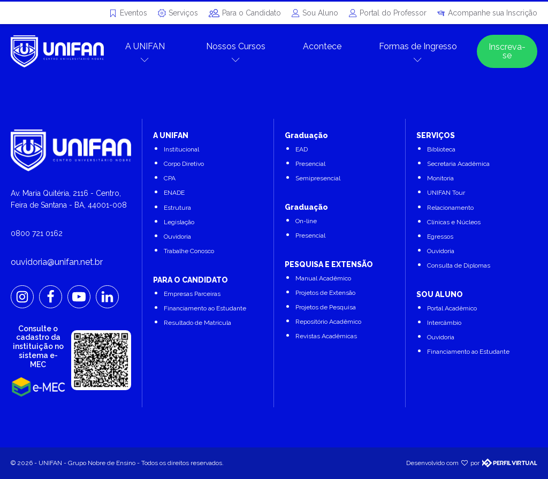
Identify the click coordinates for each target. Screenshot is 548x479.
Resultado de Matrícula (197, 322)
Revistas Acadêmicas (326, 336)
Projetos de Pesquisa (325, 307)
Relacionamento (450, 207)
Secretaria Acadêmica (458, 164)
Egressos (440, 236)
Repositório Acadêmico (328, 321)
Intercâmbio (444, 322)
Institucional (181, 149)
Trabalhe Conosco (189, 251)
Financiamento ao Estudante (205, 308)
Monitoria (440, 178)
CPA (170, 178)
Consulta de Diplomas (458, 265)
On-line (306, 221)
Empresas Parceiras (192, 294)
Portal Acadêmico (452, 308)
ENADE (174, 192)
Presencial (310, 164)
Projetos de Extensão (325, 292)
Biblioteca (441, 149)
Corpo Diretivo (184, 164)
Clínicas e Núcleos (454, 222)
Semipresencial (317, 178)
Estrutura (177, 207)
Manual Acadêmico (323, 278)
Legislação (179, 222)
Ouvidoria (177, 236)
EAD (301, 149)
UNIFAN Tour (446, 192)
